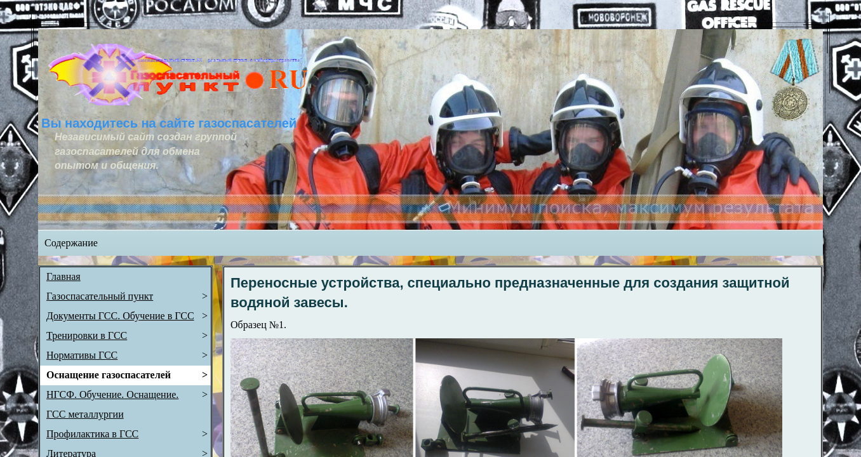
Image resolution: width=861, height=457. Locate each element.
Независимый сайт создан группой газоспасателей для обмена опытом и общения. (147, 151)
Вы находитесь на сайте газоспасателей (169, 123)
